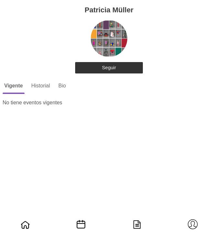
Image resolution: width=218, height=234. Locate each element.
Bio (62, 85)
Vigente (13, 85)
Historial (40, 85)
